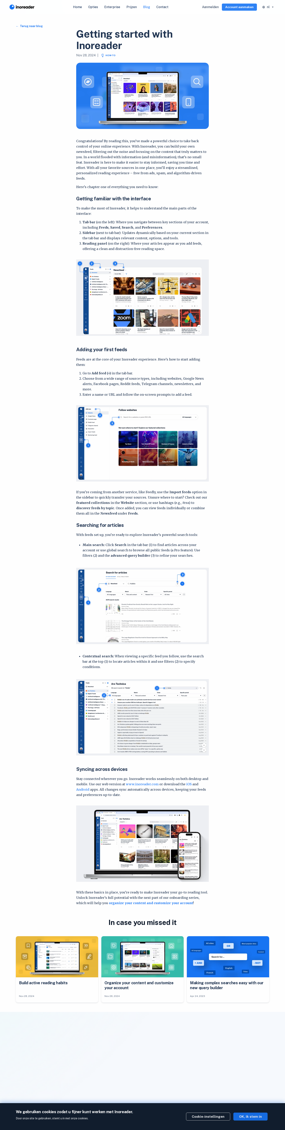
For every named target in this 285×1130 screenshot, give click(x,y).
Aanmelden (210, 7)
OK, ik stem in (250, 1117)
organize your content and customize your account (151, 903)
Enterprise (112, 7)
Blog (146, 7)
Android (82, 789)
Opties (93, 7)
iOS (189, 784)
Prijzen (131, 7)
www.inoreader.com (142, 784)
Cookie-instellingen (208, 1117)
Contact (162, 7)
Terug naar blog (31, 26)
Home (77, 7)
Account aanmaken (239, 7)
